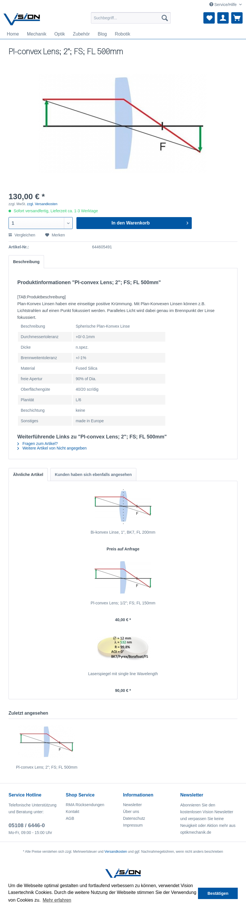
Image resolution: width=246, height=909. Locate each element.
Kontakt (72, 811)
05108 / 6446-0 (27, 825)
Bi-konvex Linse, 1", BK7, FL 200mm (123, 532)
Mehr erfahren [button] (57, 900)
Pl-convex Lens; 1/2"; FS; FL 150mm (123, 603)
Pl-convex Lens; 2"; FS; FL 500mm (46, 767)
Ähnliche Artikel (28, 474)
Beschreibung (26, 261)
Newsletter (132, 804)
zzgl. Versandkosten (42, 204)
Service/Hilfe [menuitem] (223, 4)
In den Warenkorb (149, 222)
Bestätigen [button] (217, 893)
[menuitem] (131, 18)
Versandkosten (116, 852)
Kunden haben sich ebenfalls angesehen (93, 474)
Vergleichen (22, 235)
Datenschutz (134, 818)
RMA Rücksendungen (85, 804)
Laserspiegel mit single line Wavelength (123, 673)
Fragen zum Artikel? (37, 443)
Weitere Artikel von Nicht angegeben (52, 448)
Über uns (131, 811)
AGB (70, 818)
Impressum (133, 825)
